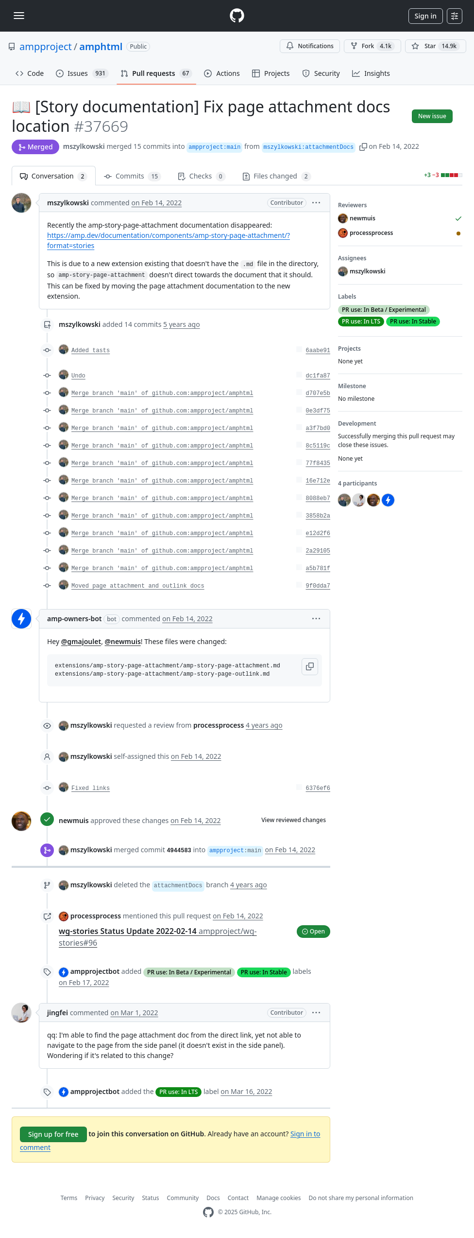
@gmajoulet (81, 641)
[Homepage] (237, 16)
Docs (213, 1198)
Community (183, 1198)
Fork (372, 46)
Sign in (426, 15)
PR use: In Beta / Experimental (189, 972)
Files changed (276, 176)
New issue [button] (432, 116)
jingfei (57, 1012)
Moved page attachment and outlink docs (137, 586)
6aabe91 (318, 350)
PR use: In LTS (178, 1092)
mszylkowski (84, 146)
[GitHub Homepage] (208, 1212)
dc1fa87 (318, 376)
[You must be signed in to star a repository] (435, 46)
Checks (201, 176)
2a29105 (318, 551)
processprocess (95, 915)
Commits (132, 176)
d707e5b (318, 393)
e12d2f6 (318, 533)
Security (123, 1198)
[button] (363, 146)
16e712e (318, 481)
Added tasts (90, 350)
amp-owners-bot (74, 618)
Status (150, 1198)
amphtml (100, 46)
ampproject (45, 46)
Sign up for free (53, 1134)
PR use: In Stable (264, 972)
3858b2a (318, 516)
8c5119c (318, 446)
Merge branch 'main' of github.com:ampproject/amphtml (162, 393)
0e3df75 (318, 411)
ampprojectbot (95, 971)
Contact (238, 1198)
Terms (69, 1198)
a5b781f (318, 568)
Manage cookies (278, 1198)
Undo (78, 376)
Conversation (53, 176)
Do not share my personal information (361, 1198)
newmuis (74, 820)
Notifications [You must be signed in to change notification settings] (309, 46)
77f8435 (318, 463)
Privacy (94, 1198)
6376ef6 (318, 788)
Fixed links (90, 788)
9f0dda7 (318, 586)
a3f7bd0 (318, 428)
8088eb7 (318, 498)
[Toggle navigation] (19, 15)
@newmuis (123, 641)
